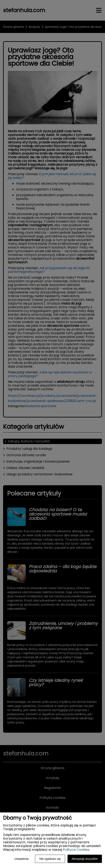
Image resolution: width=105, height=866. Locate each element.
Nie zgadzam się (50, 858)
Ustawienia (21, 858)
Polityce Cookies (76, 849)
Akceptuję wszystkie (85, 858)
